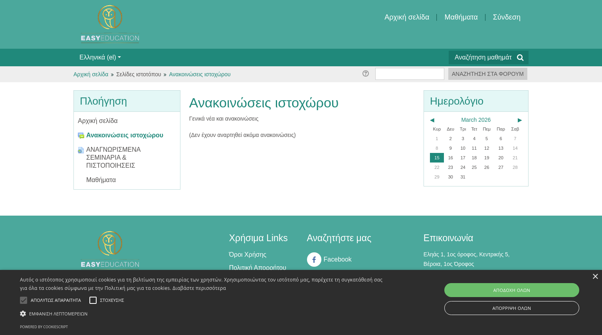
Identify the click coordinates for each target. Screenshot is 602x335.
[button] (202, 313)
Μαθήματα (460, 17)
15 (436, 157)
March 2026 (476, 120)
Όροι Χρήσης (248, 254)
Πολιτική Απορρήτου (257, 267)
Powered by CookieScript (44, 326)
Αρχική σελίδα (406, 17)
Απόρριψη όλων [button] (512, 308)
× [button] (595, 277)
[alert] (301, 302)
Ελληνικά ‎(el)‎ (100, 57)
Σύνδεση (507, 17)
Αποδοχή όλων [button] (512, 290)
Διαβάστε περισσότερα (199, 288)
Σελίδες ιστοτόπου (138, 74)
